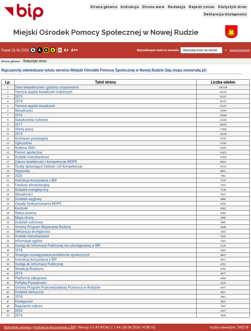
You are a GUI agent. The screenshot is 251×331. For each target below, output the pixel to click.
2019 (18, 134)
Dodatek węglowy (28, 199)
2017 (18, 124)
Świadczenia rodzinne (31, 120)
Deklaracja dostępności (225, 14)
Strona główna (103, 7)
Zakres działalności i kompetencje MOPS (46, 162)
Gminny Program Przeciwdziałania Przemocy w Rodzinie (57, 287)
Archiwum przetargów (31, 138)
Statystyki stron (232, 7)
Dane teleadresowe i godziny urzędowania (47, 87)
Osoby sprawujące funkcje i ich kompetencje (48, 166)
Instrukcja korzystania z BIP (36, 180)
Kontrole (21, 208)
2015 (18, 96)
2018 (18, 250)
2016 (18, 115)
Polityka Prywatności (31, 283)
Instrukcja (130, 7)
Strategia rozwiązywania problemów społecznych (52, 255)
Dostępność (24, 301)
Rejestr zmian (201, 7)
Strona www (153, 7)
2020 (18, 176)
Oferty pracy (24, 129)
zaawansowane (239, 50)
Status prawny (25, 213)
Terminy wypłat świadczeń (35, 106)
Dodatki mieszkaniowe (32, 157)
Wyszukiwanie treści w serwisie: (158, 50)
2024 (18, 311)
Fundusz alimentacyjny (32, 185)
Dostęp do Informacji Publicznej (39, 264)
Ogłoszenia (23, 143)
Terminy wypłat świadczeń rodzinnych (43, 92)
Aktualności (24, 110)
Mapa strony (24, 218)
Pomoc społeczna (28, 152)
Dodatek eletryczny (29, 292)
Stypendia (22, 171)
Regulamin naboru (28, 306)
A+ (66, 50)
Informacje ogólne (28, 241)
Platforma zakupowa (30, 278)
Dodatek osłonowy (29, 222)
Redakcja (176, 7)
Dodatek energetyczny (31, 190)
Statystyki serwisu (17, 327)
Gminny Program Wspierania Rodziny (43, 227)
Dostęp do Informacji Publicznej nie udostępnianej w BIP (57, 245)
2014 (18, 101)
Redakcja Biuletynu (29, 269)
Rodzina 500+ (25, 148)
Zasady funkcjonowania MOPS (38, 204)
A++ (74, 50)
